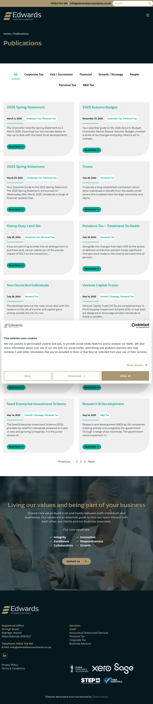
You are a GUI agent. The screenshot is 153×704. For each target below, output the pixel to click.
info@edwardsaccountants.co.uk (90, 3)
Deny (27, 375)
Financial (86, 74)
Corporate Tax (33, 74)
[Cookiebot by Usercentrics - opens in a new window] (134, 325)
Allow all (125, 375)
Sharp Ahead (100, 696)
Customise (76, 375)
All (16, 74)
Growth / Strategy (111, 74)
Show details (135, 365)
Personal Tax (67, 85)
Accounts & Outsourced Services (88, 632)
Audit (72, 629)
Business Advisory (80, 643)
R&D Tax (88, 85)
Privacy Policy (10, 664)
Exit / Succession (61, 74)
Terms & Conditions (13, 668)
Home (7, 33)
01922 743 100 (59, 3)
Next (91, 461)
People (134, 74)
